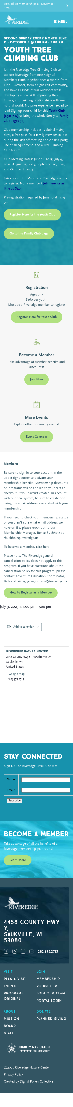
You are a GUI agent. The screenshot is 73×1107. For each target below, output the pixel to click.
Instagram (14, 951)
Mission (11, 1019)
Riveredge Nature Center (27, 651)
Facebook (6, 951)
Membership (48, 979)
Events (11, 986)
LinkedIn (23, 951)
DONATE (44, 1011)
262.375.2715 (48, 951)
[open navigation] (60, 20)
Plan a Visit (15, 979)
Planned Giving (51, 1019)
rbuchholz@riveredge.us (21, 538)
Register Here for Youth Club (36, 317)
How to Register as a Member (30, 592)
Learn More (17, 860)
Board (10, 1026)
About (10, 1011)
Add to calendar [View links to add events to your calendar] (23, 626)
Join (41, 972)
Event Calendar (36, 437)
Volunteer (47, 986)
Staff (9, 1033)
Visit (8, 972)
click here (42, 547)
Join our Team (51, 993)
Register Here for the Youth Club (32, 214)
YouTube (31, 951)
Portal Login (49, 1000)
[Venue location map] (36, 707)
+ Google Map (15, 674)
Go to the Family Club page (28, 233)
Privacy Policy (13, 1074)
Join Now (36, 379)
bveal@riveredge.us (53, 581)
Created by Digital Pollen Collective (28, 1081)
